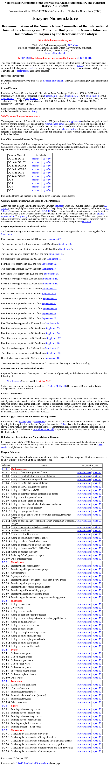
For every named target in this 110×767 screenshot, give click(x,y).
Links (80, 65)
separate (35, 158)
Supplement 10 (56, 254)
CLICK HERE (84, 58)
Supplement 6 (7, 234)
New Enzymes (14, 381)
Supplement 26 (52, 333)
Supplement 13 (49, 269)
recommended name (54, 124)
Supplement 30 (54, 353)
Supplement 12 (49, 264)
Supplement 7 (54, 239)
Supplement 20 (49, 303)
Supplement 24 (52, 323)
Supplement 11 (54, 259)
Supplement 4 (7, 98)
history (34, 111)
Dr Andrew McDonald (55, 386)
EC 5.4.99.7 (46, 211)
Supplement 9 (65, 249)
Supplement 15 (50, 278)
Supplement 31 (52, 358)
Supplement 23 (49, 318)
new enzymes (25, 421)
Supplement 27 (54, 338)
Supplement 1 (50, 96)
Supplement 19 (50, 298)
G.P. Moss (73, 45)
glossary (23, 216)
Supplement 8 (65, 244)
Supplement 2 (71, 96)
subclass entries (68, 129)
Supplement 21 (50, 308)
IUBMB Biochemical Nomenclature (33, 763)
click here (86, 221)
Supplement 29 (52, 348)
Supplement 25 (52, 328)
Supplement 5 (31, 98)
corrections (39, 421)
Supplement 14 (51, 273)
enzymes (59, 206)
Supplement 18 (49, 293)
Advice (64, 424)
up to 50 (46, 158)
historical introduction (53, 80)
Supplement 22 (49, 313)
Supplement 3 (92, 96)
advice (32, 68)
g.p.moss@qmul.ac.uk (55, 53)
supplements (75, 121)
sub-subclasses (84, 472)
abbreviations (23, 71)
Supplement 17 (49, 288)
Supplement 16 (50, 283)
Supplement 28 (52, 343)
